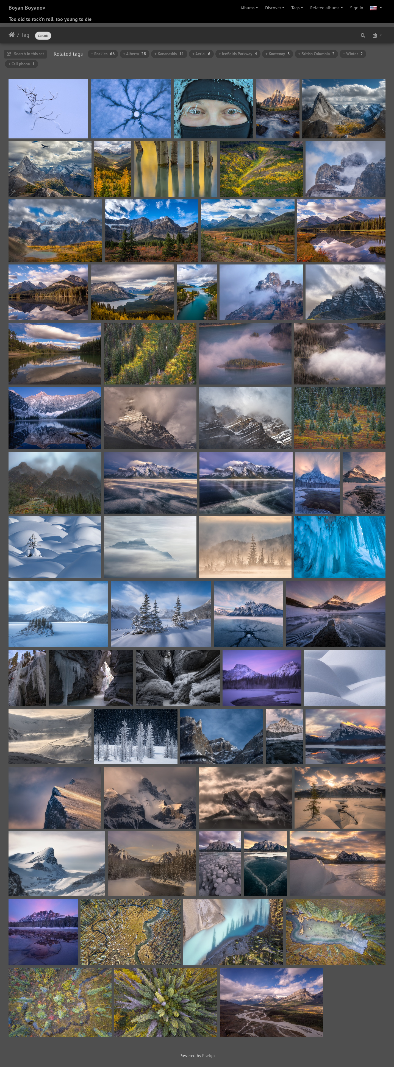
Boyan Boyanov (27, 7)
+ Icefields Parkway (238, 53)
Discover (273, 7)
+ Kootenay (277, 53)
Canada (43, 36)
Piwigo (208, 1055)
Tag (25, 34)
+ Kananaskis (169, 53)
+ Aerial (201, 53)
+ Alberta (134, 53)
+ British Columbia (316, 53)
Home (12, 35)
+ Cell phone (21, 63)
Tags (295, 7)
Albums (247, 7)
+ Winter (353, 53)
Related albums (325, 7)
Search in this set (25, 53)
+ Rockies (103, 53)
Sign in (356, 7)
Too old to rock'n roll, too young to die (50, 19)
